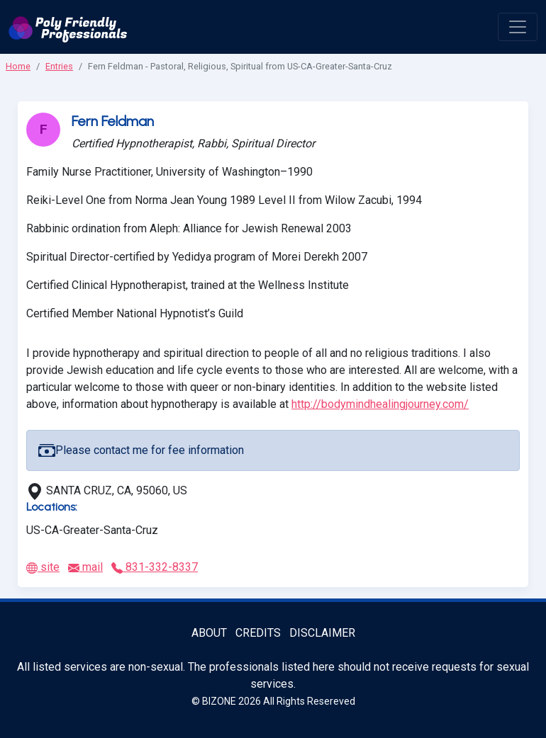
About (209, 633)
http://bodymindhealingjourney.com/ (380, 404)
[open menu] (517, 27)
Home (18, 66)
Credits (258, 633)
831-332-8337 (154, 567)
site (43, 567)
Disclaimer (322, 633)
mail (85, 567)
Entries (59, 66)
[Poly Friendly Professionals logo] (68, 27)
